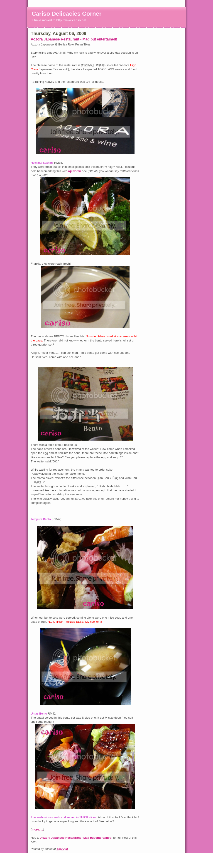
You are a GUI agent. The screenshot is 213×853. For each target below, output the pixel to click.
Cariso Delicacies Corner (67, 13)
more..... (37, 829)
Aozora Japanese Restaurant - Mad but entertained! (74, 39)
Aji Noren (75, 171)
